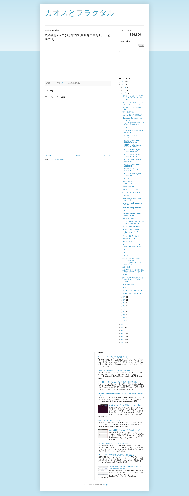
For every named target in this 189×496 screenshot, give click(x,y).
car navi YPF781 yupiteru (131, 226)
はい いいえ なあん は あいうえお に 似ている (132, 103)
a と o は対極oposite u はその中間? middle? (133, 123)
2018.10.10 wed (127, 242)
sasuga (124, 275)
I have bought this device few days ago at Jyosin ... (132, 119)
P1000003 (125, 195)
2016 (123, 327)
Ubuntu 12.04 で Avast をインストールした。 (125, 430)
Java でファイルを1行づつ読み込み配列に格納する (115, 370)
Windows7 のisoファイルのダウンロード (112, 357)
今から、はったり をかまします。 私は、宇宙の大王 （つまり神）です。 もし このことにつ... (133, 261)
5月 (124, 309)
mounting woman (128, 186)
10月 (125, 93)
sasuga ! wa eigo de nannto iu (132, 293)
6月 (124, 306)
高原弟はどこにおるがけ (130, 189)
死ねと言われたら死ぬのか (131, 192)
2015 (123, 330)
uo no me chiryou (128, 284)
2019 (123, 82)
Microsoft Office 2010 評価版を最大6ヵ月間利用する (116, 455)
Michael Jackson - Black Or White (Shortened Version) (132, 246)
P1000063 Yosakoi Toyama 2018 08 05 (131, 174)
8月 (124, 300)
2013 (123, 336)
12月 (125, 87)
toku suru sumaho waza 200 (132, 290)
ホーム (78, 156)
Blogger (105, 485)
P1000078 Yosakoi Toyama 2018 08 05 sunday (131, 146)
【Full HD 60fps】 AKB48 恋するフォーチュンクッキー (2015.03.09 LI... (132, 231)
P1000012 (125, 253)
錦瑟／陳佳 (126, 267)
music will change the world (131, 208)
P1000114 (125, 255)
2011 (123, 342)
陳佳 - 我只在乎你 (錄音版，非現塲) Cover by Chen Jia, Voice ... (132, 279)
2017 (123, 324)
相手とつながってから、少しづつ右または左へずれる (133, 222)
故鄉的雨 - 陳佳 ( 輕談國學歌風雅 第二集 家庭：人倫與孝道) (133, 271)
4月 (124, 312)
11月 (125, 90)
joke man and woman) (129, 218)
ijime (124, 211)
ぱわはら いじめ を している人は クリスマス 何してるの (133, 97)
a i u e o (125, 128)
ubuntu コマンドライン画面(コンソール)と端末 (125, 405)
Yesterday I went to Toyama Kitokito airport (131, 214)
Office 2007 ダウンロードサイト (109, 420)
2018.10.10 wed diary (129, 239)
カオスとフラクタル (80, 13)
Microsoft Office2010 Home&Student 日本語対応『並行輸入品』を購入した (125, 467)
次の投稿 (49, 156)
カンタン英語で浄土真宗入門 (132, 115)
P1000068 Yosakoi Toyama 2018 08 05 (131, 170)
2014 (123, 333)
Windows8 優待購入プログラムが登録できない (114, 443)
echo (124, 287)
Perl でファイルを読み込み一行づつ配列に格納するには (117, 382)
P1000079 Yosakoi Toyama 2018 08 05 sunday (131, 155)
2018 (123, 85)
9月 (124, 297)
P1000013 (125, 250)
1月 (124, 321)
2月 (124, 318)
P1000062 (125, 178)
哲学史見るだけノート (130, 112)
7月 (124, 303)
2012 (123, 339)
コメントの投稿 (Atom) (56, 159)
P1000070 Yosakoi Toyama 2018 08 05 (131, 165)
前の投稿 (107, 156)
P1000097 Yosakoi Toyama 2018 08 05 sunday (131, 141)
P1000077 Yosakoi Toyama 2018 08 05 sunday (131, 150)
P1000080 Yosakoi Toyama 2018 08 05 (131, 160)
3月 (124, 315)
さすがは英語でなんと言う (131, 236)
